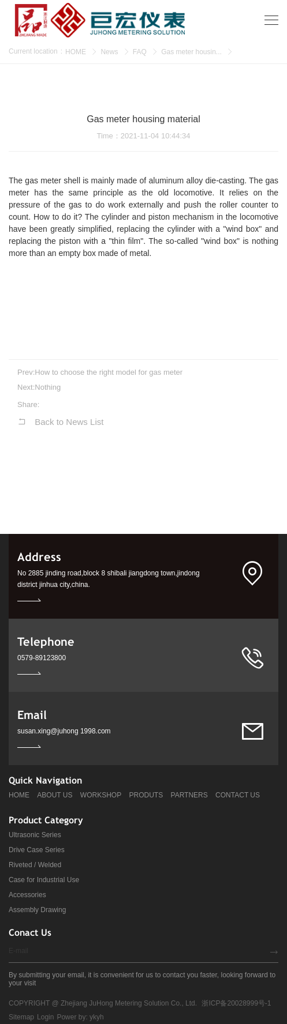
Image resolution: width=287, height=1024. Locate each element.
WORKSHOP (100, 795)
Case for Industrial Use (44, 880)
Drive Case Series (37, 850)
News (109, 52)
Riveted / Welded (35, 865)
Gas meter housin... (191, 52)
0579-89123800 (41, 658)
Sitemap (21, 1017)
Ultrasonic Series (35, 835)
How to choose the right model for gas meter (108, 372)
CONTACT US (237, 795)
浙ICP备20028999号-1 (236, 1003)
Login (45, 1017)
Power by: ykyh (80, 1017)
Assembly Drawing (37, 910)
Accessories (27, 895)
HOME (75, 52)
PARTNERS (189, 795)
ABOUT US (54, 795)
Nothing (48, 387)
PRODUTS (146, 795)
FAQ (140, 52)
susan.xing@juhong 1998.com (64, 731)
